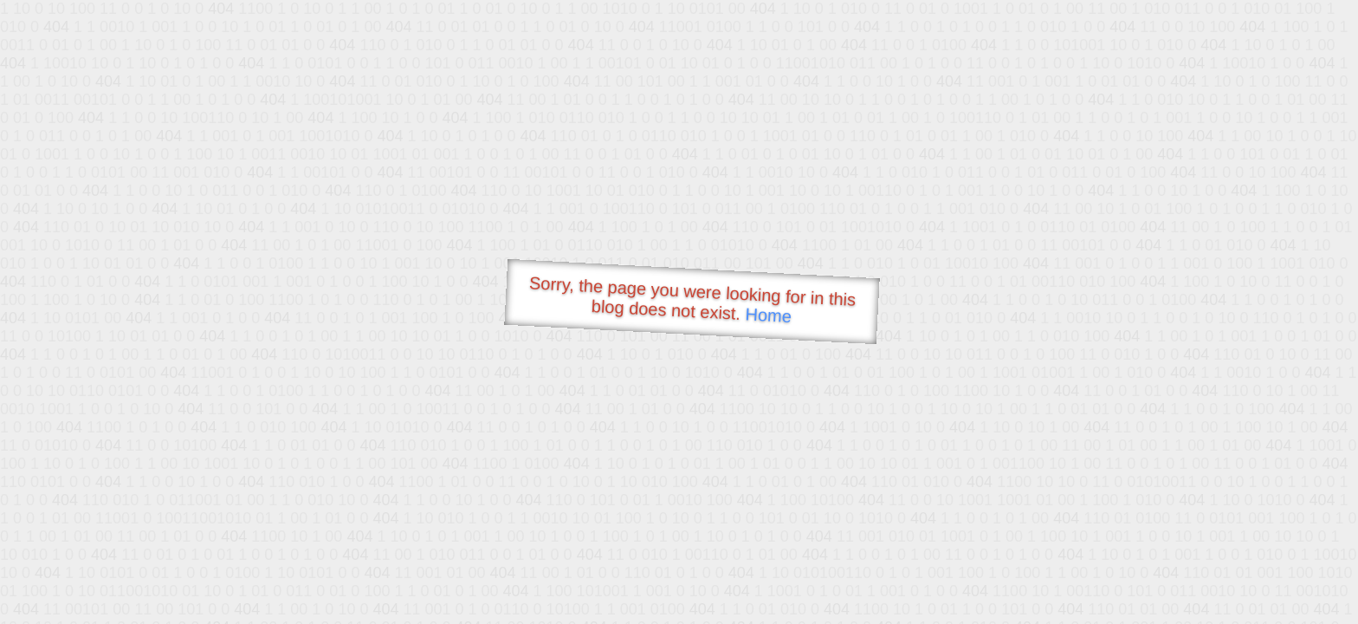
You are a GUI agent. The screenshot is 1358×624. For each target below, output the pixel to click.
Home (768, 315)
